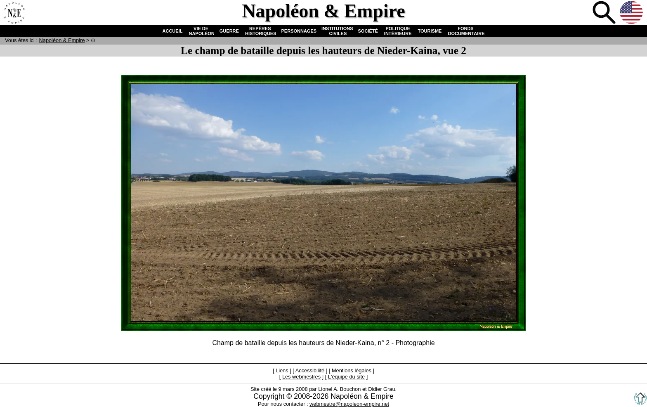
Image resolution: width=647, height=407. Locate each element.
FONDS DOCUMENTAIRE (465, 31)
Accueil (14, 13)
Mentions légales (351, 370)
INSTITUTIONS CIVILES (337, 31)
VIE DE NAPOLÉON (200, 31)
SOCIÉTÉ (368, 30)
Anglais (632, 13)
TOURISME (430, 30)
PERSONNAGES (299, 30)
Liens (282, 370)
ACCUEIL (173, 30)
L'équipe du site (346, 377)
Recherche (605, 13)
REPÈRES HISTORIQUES (260, 31)
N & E (62, 40)
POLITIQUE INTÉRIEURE (398, 31)
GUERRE (229, 30)
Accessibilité (309, 370)
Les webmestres (301, 377)
